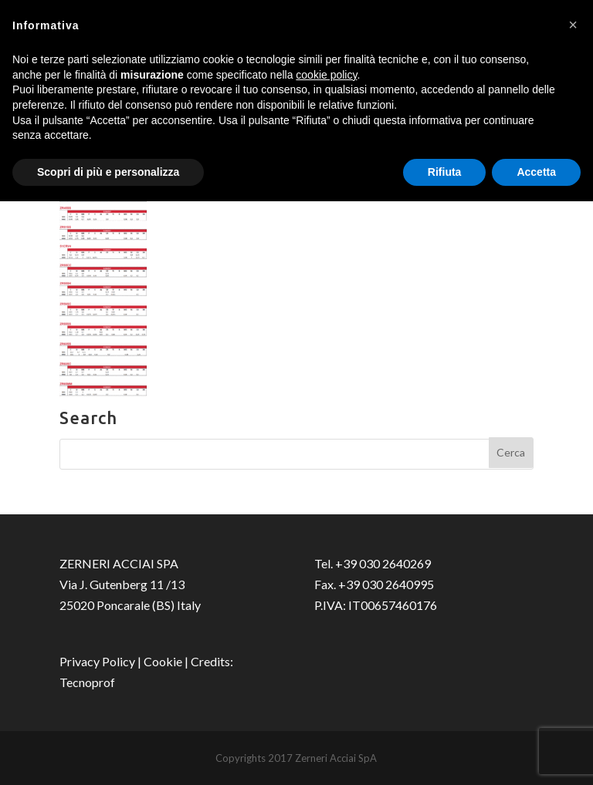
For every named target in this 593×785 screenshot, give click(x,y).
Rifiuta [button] (445, 172)
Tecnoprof (87, 682)
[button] (573, 24)
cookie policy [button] (326, 75)
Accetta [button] (536, 172)
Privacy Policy (97, 661)
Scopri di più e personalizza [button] (108, 172)
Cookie (163, 661)
